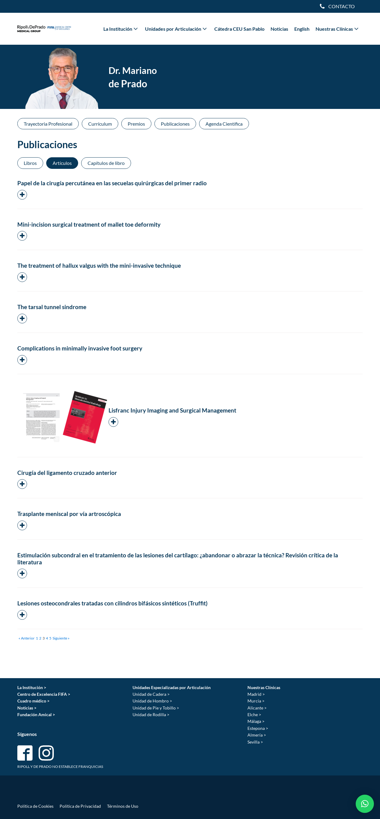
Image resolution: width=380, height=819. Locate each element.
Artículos (62, 163)
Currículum (100, 124)
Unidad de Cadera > (151, 694)
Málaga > (255, 721)
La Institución (121, 28)
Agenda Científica (224, 124)
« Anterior (27, 638)
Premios (136, 124)
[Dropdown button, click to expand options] (337, 6)
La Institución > (31, 687)
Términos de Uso (122, 806)
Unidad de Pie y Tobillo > (156, 707)
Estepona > (257, 728)
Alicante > (257, 707)
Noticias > (26, 707)
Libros (30, 163)
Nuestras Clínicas (338, 28)
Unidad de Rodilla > (151, 714)
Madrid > (256, 694)
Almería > (256, 734)
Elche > (254, 714)
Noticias (279, 29)
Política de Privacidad (80, 806)
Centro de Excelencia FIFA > (43, 694)
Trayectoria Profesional (48, 124)
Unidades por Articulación (176, 28)
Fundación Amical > (36, 714)
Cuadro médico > (33, 700)
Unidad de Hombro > (152, 700)
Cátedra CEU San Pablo (239, 29)
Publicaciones (175, 124)
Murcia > (255, 700)
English (301, 29)
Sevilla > (255, 741)
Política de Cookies (35, 806)
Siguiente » (61, 638)
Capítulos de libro (106, 163)
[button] (365, 804)
